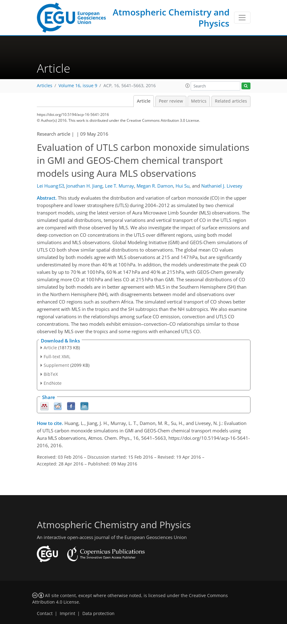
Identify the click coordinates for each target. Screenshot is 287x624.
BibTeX (51, 374)
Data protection (98, 613)
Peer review (171, 101)
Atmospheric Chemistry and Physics (171, 17)
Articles (44, 85)
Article (143, 101)
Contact (45, 613)
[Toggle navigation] (242, 17)
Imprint (67, 613)
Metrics (199, 101)
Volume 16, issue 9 (78, 85)
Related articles (231, 101)
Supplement (56, 365)
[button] (187, 85)
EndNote (53, 383)
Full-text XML (57, 356)
